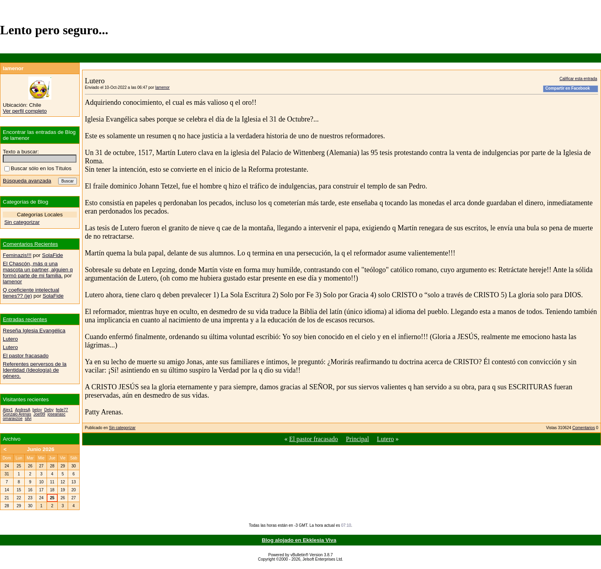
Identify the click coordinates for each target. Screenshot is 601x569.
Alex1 (8, 410)
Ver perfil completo (25, 111)
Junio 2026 (41, 449)
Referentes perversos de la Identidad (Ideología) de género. (35, 370)
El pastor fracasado (313, 439)
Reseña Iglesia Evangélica (34, 331)
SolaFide (52, 255)
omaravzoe (12, 418)
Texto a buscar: (21, 152)
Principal (357, 439)
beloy (37, 410)
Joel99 (39, 414)
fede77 (62, 410)
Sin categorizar (122, 428)
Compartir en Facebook (567, 88)
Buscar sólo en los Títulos (37, 168)
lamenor (162, 87)
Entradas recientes (25, 319)
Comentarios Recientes (30, 244)
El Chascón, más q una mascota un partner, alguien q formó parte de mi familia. (38, 270)
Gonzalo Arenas (17, 414)
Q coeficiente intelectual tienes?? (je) (31, 293)
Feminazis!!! (17, 255)
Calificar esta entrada (578, 79)
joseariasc (56, 414)
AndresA (22, 410)
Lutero (385, 439)
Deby (48, 410)
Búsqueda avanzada (27, 181)
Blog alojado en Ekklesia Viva (299, 540)
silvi (28, 418)
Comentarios (583, 428)
